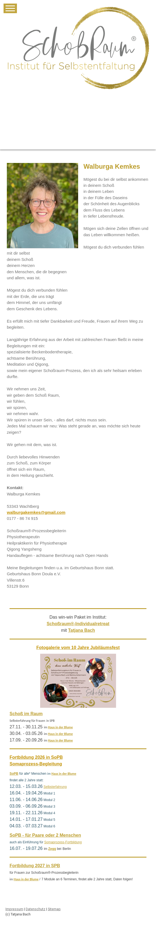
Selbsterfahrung (55, 787)
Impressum (14, 909)
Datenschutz (35, 909)
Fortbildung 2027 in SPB (35, 865)
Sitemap (54, 909)
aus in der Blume (61, 727)
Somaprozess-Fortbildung (63, 842)
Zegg (52, 849)
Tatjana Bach (81, 630)
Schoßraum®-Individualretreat (78, 623)
